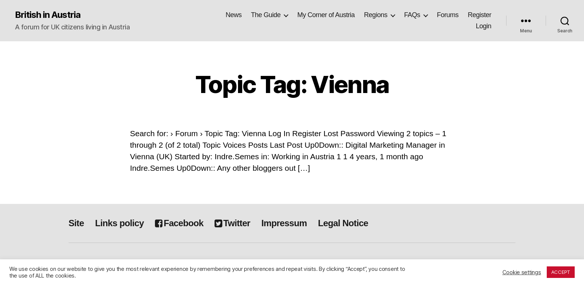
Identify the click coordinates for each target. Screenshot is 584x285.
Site (76, 223)
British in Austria (47, 14)
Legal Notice (343, 223)
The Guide (266, 15)
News (234, 15)
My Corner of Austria (326, 15)
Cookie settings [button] (521, 272)
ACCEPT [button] (560, 272)
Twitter (232, 223)
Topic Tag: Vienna (292, 84)
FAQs (412, 15)
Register (479, 15)
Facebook (179, 223)
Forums (447, 15)
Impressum (284, 223)
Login (483, 26)
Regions (375, 15)
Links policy (119, 223)
